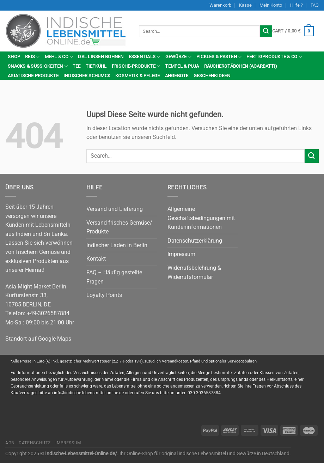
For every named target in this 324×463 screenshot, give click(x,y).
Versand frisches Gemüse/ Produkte (119, 227)
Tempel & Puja (182, 66)
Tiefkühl (96, 66)
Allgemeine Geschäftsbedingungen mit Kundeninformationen (201, 218)
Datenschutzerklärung (194, 240)
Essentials (144, 57)
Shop (14, 56)
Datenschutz (35, 442)
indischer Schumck (86, 75)
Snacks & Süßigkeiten (38, 66)
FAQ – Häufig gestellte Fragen (114, 277)
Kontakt (96, 258)
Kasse (245, 5)
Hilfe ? (296, 5)
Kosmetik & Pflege (137, 75)
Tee (77, 66)
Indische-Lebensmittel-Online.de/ (81, 454)
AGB (9, 442)
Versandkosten (175, 361)
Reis (32, 57)
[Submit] (266, 31)
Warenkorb (220, 5)
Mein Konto (270, 5)
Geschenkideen (212, 75)
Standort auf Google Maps (38, 338)
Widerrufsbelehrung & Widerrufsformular (194, 272)
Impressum (181, 254)
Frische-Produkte (136, 66)
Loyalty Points (104, 295)
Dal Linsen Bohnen (100, 56)
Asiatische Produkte (33, 75)
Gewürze (178, 57)
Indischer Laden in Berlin (116, 245)
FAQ (315, 5)
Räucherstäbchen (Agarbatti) (240, 66)
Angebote (177, 75)
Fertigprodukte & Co (274, 57)
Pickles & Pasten (219, 57)
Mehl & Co (59, 57)
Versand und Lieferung (114, 209)
